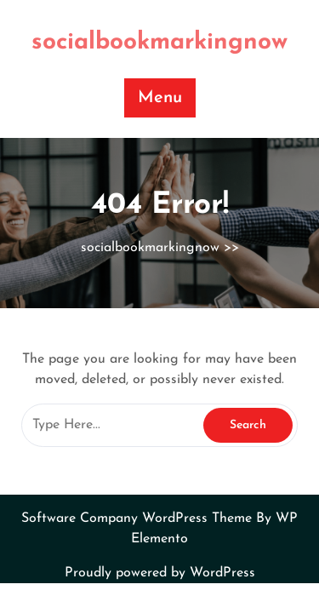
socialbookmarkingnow (159, 42)
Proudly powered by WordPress (160, 573)
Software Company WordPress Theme (138, 518)
